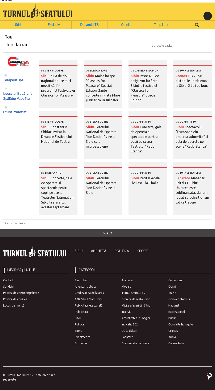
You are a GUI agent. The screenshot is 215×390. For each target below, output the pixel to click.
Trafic (172, 292)
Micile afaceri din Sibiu (136, 305)
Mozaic (126, 286)
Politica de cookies (15, 299)
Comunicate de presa (135, 343)
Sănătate (183, 178)
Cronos (182, 76)
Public (172, 318)
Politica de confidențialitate (21, 292)
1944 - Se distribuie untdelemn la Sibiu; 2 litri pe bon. (192, 80)
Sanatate (127, 336)
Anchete (127, 280)
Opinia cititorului (179, 299)
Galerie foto (176, 343)
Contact (8, 280)
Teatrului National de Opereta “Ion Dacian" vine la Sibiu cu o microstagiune (101, 136)
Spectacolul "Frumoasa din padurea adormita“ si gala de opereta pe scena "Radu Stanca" (192, 136)
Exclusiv (53, 24)
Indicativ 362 (130, 324)
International (176, 311)
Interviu (126, 311)
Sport (142, 251)
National (173, 305)
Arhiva (172, 336)
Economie (81, 343)
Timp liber (161, 24)
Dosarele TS (89, 24)
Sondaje (8, 286)
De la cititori (129, 330)
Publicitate (82, 311)
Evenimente (82, 336)
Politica (79, 324)
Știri (18, 24)
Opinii (125, 24)
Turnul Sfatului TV (134, 292)
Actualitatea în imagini (136, 318)
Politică (122, 251)
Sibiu (45, 76)
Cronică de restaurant (136, 299)
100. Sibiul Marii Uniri (88, 299)
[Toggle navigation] (207, 16)
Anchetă (98, 251)
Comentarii (175, 280)
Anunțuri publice (86, 286)
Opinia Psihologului (181, 324)
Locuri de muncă (13, 305)
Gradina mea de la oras (89, 292)
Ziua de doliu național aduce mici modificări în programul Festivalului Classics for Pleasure (58, 85)
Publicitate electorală (88, 305)
